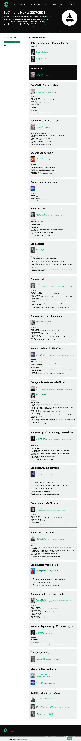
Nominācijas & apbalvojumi (10, 42)
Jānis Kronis (40, 388)
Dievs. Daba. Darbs (37, 166)
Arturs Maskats (36, 607)
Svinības (51, 300)
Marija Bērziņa (35, 329)
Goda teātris (35, 196)
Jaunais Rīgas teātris (40, 92)
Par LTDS (47, 4)
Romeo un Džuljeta (36, 198)
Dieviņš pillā (35, 101)
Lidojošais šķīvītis (36, 172)
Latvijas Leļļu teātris (37, 112)
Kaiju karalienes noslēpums (39, 169)
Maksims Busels (36, 295)
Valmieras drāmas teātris (38, 141)
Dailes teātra (38, 59)
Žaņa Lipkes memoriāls (68, 439)
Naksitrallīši (39, 158)
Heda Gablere (44, 363)
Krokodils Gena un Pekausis (61, 355)
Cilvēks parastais (36, 136)
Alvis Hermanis (50, 103)
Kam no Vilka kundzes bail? (56, 450)
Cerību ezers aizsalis (42, 91)
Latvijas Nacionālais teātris (38, 99)
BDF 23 (61, 4)
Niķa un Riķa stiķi (41, 675)
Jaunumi (14, 4)
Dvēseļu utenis (40, 74)
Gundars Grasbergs (37, 364)
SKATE (54, 4)
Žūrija (5, 45)
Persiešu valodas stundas (58, 439)
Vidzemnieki (45, 269)
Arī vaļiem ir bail (36, 98)
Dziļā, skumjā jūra (57, 264)
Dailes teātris (57, 300)
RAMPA (33, 4)
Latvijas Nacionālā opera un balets (50, 494)
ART (40, 300)
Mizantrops (42, 336)
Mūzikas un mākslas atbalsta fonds (52, 556)
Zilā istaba (55, 336)
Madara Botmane (36, 481)
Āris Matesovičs (36, 413)
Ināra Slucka (53, 106)
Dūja (56, 407)
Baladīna (52, 215)
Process (42, 424)
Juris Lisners (35, 367)
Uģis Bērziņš (35, 445)
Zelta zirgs (35, 110)
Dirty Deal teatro (54, 396)
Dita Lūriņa (35, 263)
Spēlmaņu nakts (23, 4)
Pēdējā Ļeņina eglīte (45, 286)
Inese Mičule (52, 141)
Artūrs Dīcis (39, 632)
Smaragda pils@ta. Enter (39, 550)
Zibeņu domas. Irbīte (38, 556)
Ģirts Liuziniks (35, 301)
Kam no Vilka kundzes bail (47, 404)
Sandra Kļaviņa (36, 332)
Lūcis (42, 307)
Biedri (39, 4)
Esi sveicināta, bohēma (38, 579)
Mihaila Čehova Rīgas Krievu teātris (40, 135)
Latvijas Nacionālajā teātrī (47, 510)
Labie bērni (39, 188)
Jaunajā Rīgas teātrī (67, 707)
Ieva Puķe (34, 267)
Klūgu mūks (44, 369)
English (75, 4)
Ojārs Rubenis (40, 658)
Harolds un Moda (44, 419)
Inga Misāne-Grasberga (43, 322)
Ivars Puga (34, 372)
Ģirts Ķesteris (35, 298)
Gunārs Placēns (41, 58)
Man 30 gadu (35, 104)
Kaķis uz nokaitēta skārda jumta (40, 139)
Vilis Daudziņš (40, 285)
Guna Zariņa (40, 249)
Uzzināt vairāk (24, 739)
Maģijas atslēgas (37, 585)
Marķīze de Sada (46, 333)
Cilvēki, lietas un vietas (43, 229)
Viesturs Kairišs (53, 109)
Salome (34, 107)
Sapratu (69, 738)
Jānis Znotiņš (52, 167)
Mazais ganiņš (36, 482)
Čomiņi (34, 195)
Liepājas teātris (62, 336)
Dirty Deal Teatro (39, 75)
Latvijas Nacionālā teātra (40, 52)
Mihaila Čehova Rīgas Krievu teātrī (60, 510)
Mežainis (34, 142)
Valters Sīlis (52, 144)
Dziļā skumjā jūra (43, 303)
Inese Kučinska (36, 335)
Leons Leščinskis (47, 196)
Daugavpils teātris (36, 138)
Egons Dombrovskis (37, 361)
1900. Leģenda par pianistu (39, 133)
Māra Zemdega (41, 51)
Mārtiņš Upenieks (36, 417)
